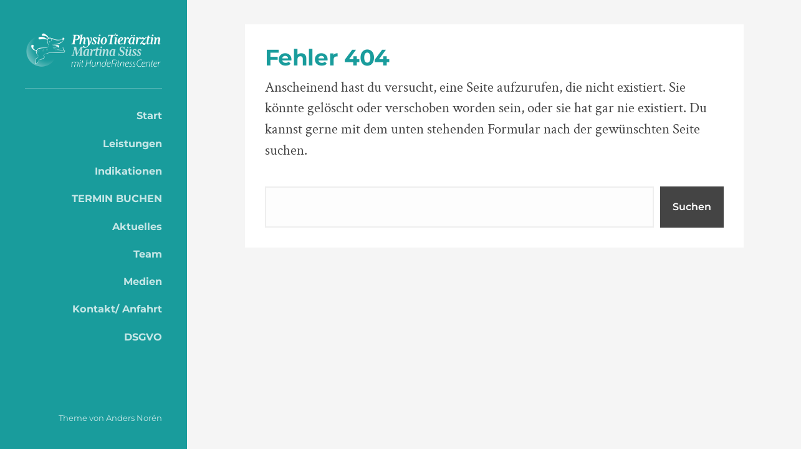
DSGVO (143, 337)
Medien (142, 281)
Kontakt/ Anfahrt (117, 308)
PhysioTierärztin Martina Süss (93, 50)
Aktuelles (137, 226)
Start (149, 115)
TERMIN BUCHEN (117, 198)
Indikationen (128, 171)
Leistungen (132, 143)
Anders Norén (134, 418)
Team (147, 254)
